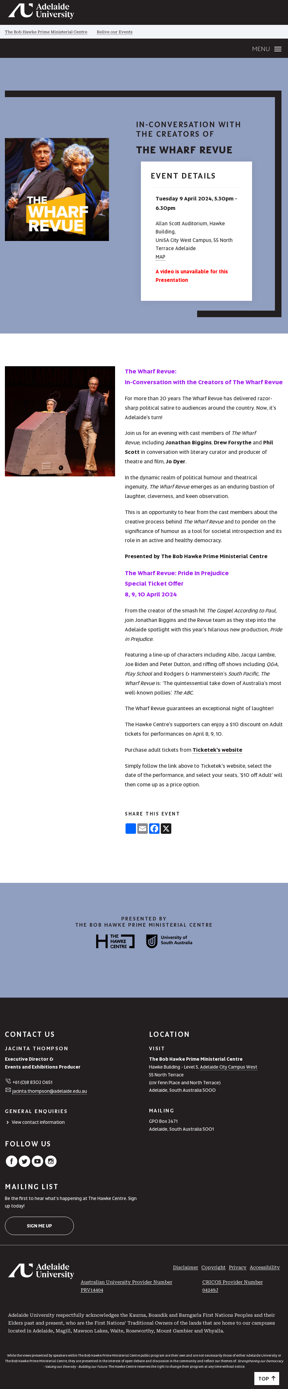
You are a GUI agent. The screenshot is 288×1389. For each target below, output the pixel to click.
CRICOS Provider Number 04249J (232, 1286)
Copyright (213, 1267)
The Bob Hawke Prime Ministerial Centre (46, 32)
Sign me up (39, 1226)
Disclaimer (185, 1267)
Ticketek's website (217, 749)
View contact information (38, 1122)
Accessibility (265, 1267)
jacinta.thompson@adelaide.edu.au (49, 1091)
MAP (160, 257)
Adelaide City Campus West (228, 1067)
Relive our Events (114, 32)
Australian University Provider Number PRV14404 (126, 1286)
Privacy (237, 1267)
